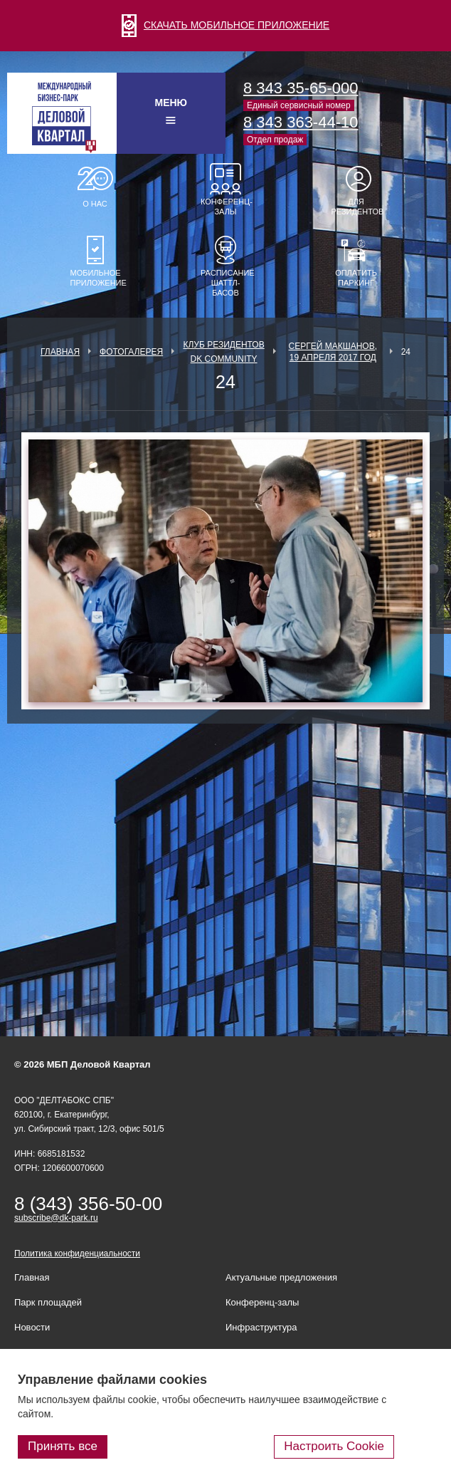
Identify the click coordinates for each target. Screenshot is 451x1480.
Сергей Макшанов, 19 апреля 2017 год (333, 352)
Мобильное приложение (95, 278)
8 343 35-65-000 (300, 88)
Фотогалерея (131, 352)
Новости (32, 1327)
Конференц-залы (225, 206)
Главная (60, 352)
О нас (95, 203)
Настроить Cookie (334, 1446)
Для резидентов (356, 206)
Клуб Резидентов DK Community (223, 352)
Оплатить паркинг (356, 278)
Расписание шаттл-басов (225, 283)
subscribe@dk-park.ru (56, 1218)
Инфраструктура (261, 1327)
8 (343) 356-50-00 (88, 1204)
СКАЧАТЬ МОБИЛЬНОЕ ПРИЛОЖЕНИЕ (225, 25)
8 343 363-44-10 (300, 122)
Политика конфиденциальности (77, 1253)
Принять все (62, 1446)
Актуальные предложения (281, 1277)
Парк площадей (48, 1302)
